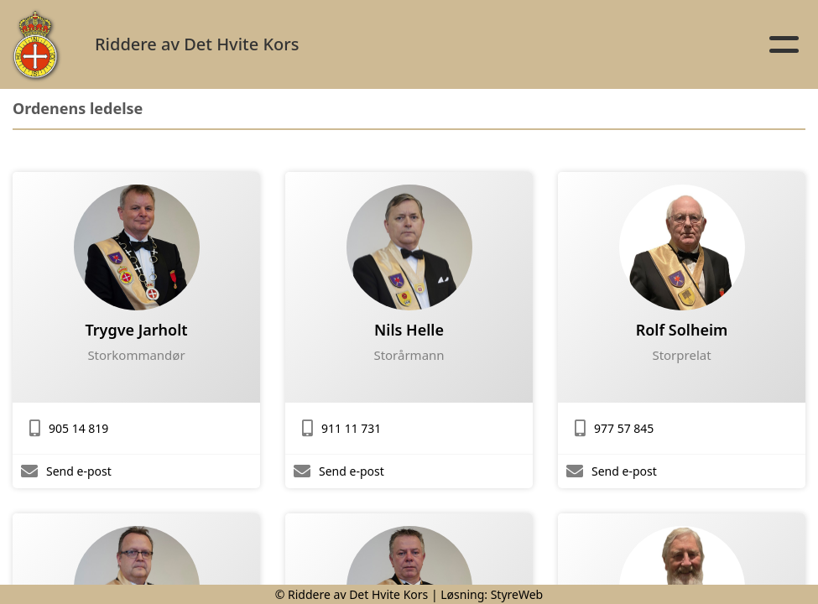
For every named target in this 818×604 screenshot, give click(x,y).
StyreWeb (517, 594)
